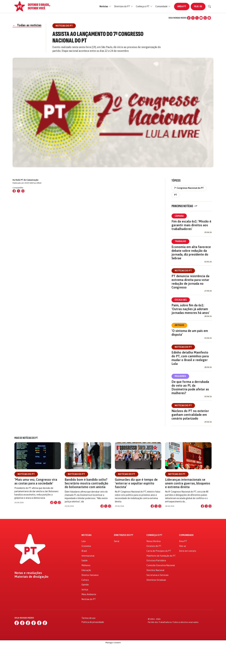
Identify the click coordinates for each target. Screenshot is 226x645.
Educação (86, 570)
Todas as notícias (27, 25)
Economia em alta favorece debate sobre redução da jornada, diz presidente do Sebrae (191, 252)
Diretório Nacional (155, 570)
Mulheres (180, 376)
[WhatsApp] (205, 18)
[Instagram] (193, 18)
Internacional (87, 556)
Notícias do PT (183, 270)
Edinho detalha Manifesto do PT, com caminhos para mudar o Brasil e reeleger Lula (190, 358)
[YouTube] (201, 18)
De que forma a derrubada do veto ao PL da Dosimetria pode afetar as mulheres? (190, 387)
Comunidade (186, 535)
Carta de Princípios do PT (158, 551)
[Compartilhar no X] (55, 502)
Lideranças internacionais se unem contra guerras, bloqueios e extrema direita (187, 483)
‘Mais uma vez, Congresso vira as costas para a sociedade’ (35, 481)
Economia (86, 546)
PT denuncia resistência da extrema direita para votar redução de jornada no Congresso (190, 281)
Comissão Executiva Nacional (160, 565)
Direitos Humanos (90, 575)
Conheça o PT (154, 535)
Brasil (84, 551)
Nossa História (153, 541)
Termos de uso (88, 618)
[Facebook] (189, 18)
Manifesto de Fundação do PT (161, 556)
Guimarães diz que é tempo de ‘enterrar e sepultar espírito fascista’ (136, 483)
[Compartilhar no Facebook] (14, 191)
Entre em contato (187, 551)
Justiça (84, 589)
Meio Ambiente (88, 594)
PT (175, 195)
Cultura (85, 580)
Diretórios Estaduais (156, 580)
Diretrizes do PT (123, 535)
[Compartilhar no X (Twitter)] (18, 191)
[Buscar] (209, 6)
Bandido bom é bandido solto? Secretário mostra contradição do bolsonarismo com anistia (86, 483)
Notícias (86, 535)
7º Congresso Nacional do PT (189, 188)
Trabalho (180, 241)
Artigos (179, 325)
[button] (105, 6)
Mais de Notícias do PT (26, 438)
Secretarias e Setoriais (157, 575)
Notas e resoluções (28, 573)
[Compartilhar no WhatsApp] (22, 191)
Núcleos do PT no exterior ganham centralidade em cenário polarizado (190, 414)
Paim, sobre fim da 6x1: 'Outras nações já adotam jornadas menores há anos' (191, 309)
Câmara (179, 216)
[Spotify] (209, 18)
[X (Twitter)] (197, 18)
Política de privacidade (92, 622)
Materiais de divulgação (31, 576)
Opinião (85, 584)
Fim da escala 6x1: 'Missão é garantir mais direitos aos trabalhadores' (191, 225)
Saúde (84, 560)
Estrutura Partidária (156, 560)
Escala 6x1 (181, 300)
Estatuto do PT (153, 546)
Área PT (181, 6)
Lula (83, 541)
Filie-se (198, 6)
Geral (116, 541)
